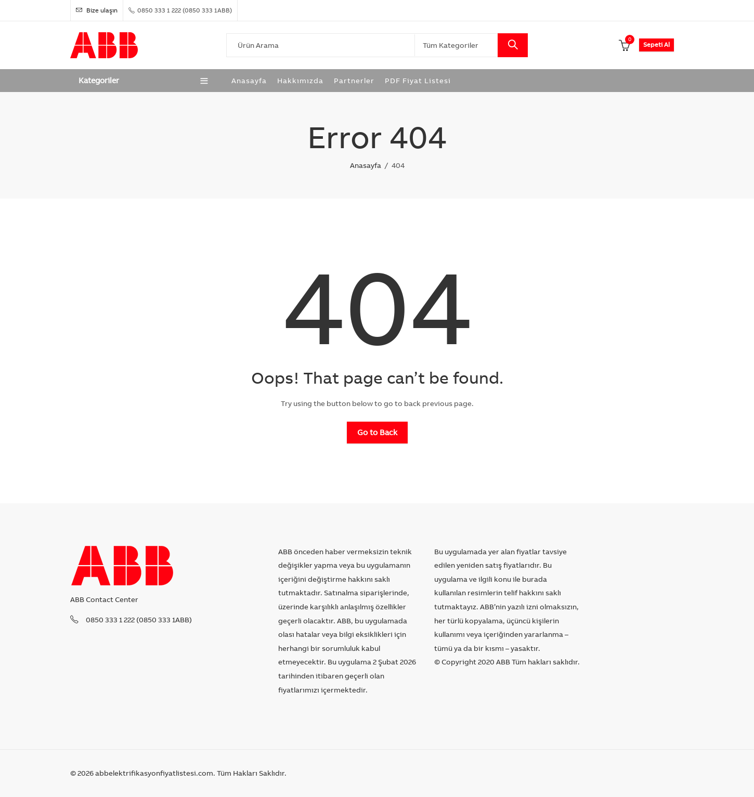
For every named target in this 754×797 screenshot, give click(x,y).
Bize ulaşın (97, 10)
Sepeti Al (656, 44)
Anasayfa (365, 165)
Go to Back (377, 432)
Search (513, 45)
